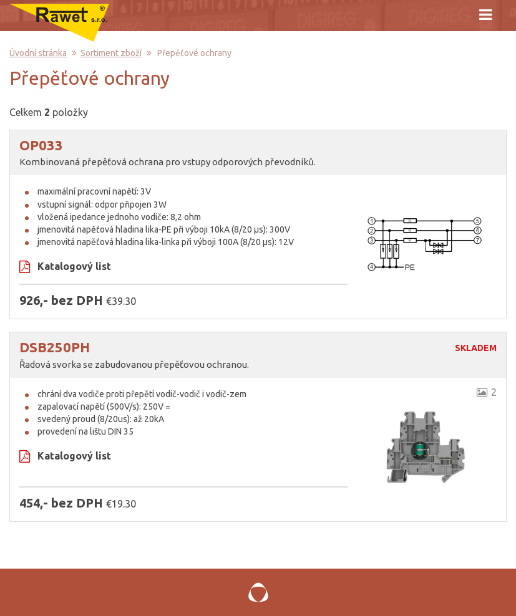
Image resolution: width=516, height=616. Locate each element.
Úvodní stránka (38, 53)
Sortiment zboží (111, 53)
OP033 (41, 145)
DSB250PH (54, 347)
